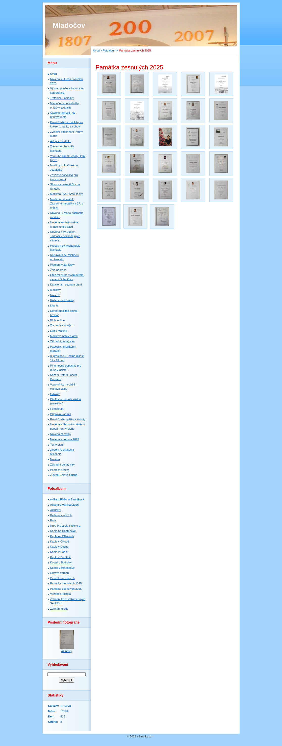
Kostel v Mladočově (62, 567)
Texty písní (57, 444)
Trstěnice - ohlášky (62, 97)
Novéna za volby (60, 433)
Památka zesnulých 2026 (66, 588)
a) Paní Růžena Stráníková (67, 499)
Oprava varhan (59, 572)
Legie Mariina (58, 330)
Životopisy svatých (61, 325)
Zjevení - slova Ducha (64, 474)
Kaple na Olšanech (62, 536)
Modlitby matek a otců (64, 336)
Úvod (96, 50)
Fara (53, 520)
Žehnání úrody (59, 608)
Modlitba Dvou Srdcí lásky (66, 193)
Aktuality (55, 509)
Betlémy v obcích (61, 515)
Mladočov (69, 25)
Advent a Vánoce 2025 (64, 504)
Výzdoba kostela (60, 593)
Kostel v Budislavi (61, 562)
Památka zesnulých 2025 (66, 583)
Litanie (54, 305)
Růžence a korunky (62, 300)
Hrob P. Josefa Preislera (65, 525)
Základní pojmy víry (62, 341)
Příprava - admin (60, 414)
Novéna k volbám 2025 (64, 439)
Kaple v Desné (59, 546)
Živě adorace (58, 269)
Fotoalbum (109, 50)
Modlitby (55, 289)
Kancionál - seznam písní (66, 284)
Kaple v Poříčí (59, 551)
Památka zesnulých (62, 578)
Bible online (57, 320)
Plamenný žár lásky (62, 264)
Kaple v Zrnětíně (60, 557)
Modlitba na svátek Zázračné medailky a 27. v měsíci (66, 203)
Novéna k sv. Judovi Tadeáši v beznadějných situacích (65, 236)
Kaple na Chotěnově (63, 530)
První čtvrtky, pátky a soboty (67, 419)
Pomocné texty (59, 469)
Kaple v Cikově (59, 541)
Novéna (55, 459)
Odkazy (55, 394)
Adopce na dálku (60, 141)
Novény (55, 295)
